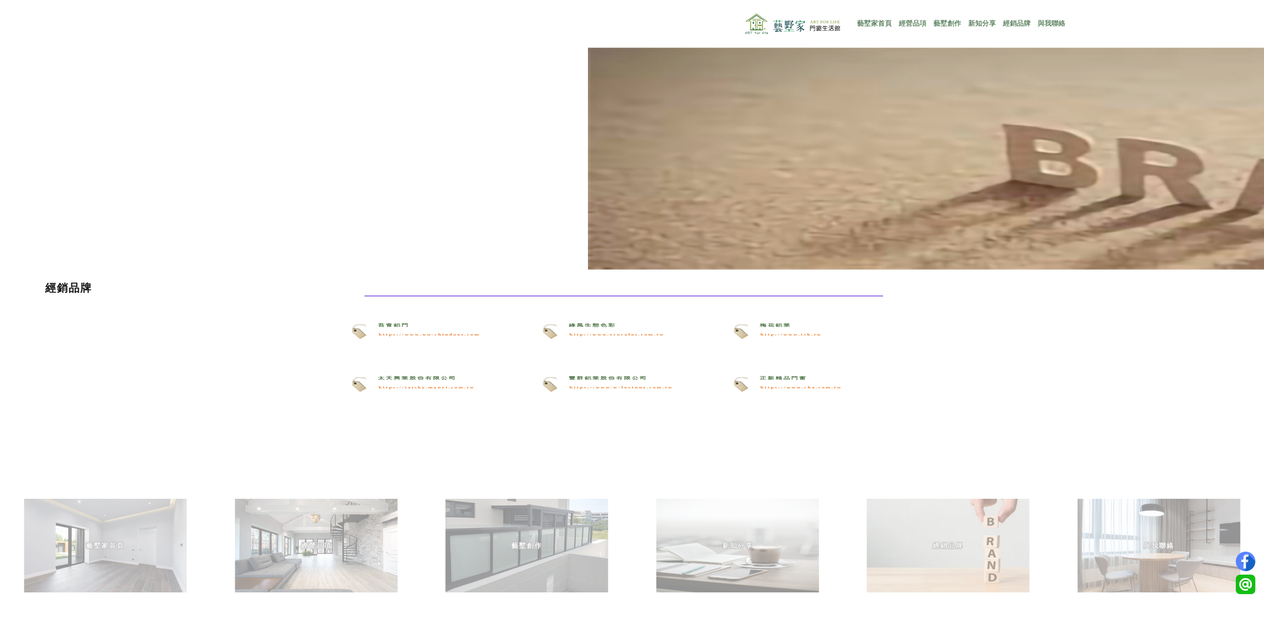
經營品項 (944, 23)
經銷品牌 (1048, 23)
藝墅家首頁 (905, 23)
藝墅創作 (978, 23)
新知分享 (1013, 23)
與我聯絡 (1083, 23)
